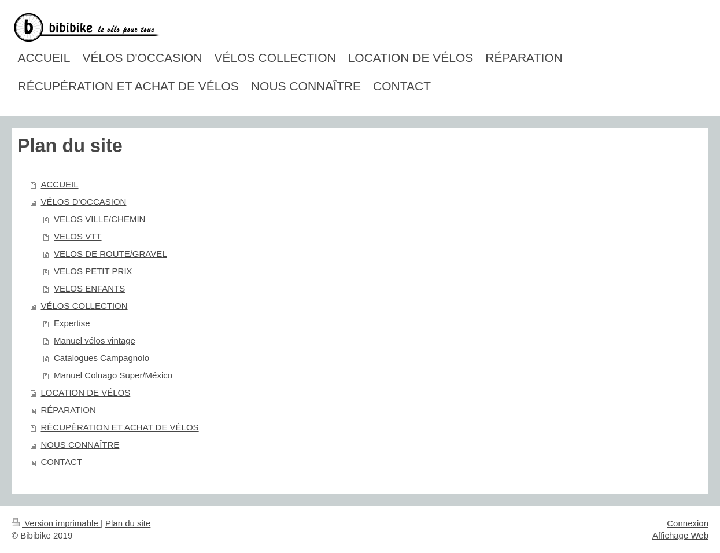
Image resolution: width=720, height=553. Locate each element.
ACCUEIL (60, 184)
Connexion (687, 523)
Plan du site (127, 523)
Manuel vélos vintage (94, 340)
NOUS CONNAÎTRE (80, 444)
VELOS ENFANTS (89, 288)
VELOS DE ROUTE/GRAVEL (110, 254)
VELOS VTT (78, 236)
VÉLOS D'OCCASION (84, 202)
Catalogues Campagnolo (101, 358)
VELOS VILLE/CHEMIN (99, 219)
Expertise (72, 323)
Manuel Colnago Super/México (113, 375)
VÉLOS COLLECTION (84, 306)
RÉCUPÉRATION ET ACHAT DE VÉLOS (120, 427)
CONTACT (61, 462)
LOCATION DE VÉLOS (86, 392)
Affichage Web (680, 535)
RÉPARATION (68, 410)
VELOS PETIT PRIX (93, 271)
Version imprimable (56, 523)
